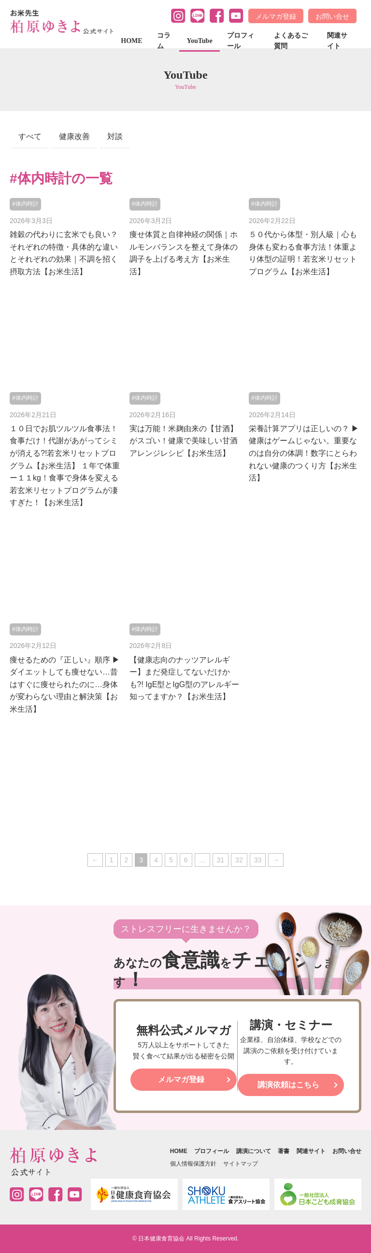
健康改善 (74, 136)
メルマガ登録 (276, 16)
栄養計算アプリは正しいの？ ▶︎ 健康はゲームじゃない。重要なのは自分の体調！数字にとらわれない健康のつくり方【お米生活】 (304, 453)
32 (239, 860)
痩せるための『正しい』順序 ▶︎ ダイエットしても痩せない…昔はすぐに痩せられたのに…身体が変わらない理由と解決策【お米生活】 (65, 684)
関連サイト (337, 41)
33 (258, 860)
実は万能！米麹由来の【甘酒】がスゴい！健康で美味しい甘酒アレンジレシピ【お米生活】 (183, 440)
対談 (115, 136)
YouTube (199, 40)
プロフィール (240, 41)
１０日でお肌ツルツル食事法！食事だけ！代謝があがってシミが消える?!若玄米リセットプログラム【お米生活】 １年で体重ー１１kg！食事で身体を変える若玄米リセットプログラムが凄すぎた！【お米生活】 (65, 465)
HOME (131, 40)
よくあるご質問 (291, 41)
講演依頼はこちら (288, 1085)
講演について (253, 1151)
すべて (30, 136)
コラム (164, 41)
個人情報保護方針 (193, 1163)
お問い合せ (332, 16)
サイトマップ (240, 1163)
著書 (283, 1151)
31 (221, 860)
